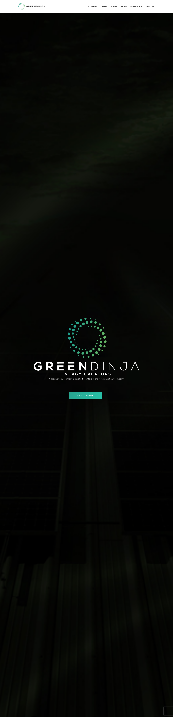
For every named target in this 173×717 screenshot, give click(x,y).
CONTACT (151, 6)
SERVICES (135, 6)
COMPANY (93, 6)
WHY (104, 6)
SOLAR (113, 6)
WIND (124, 6)
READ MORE (85, 408)
